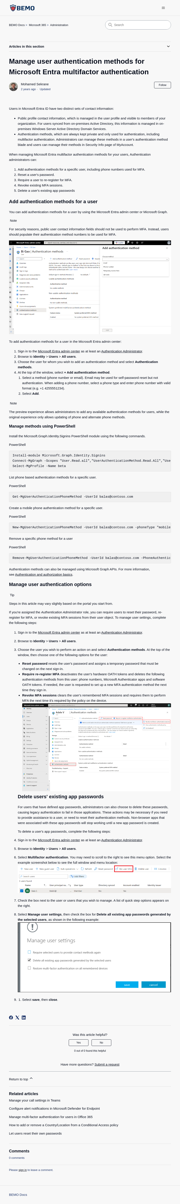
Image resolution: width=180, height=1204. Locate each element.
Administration (59, 25)
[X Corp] (17, 1018)
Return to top (21, 1078)
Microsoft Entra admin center (59, 351)
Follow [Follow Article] (162, 85)
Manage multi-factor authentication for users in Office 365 (51, 1117)
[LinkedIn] (24, 1018)
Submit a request (106, 1064)
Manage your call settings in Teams (34, 1100)
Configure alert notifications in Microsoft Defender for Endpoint (54, 1108)
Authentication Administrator (121, 351)
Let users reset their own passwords (35, 1133)
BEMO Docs (17, 25)
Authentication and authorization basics (43, 574)
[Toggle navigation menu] (163, 7)
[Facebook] (11, 1018)
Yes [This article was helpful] (78, 1042)
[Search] (138, 24)
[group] (90, 461)
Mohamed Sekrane (35, 84)
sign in (22, 1170)
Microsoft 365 (37, 25)
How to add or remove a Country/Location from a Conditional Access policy (63, 1125)
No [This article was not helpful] (101, 1042)
